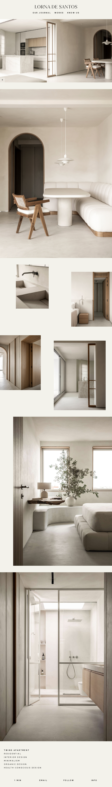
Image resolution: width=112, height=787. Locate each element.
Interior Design (15, 757)
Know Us (73, 13)
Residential (12, 754)
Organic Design (15, 764)
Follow (68, 780)
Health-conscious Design (23, 768)
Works (59, 13)
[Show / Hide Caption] (2, 80)
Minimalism (12, 761)
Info (94, 780)
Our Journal (42, 13)
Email (43, 780)
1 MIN (17, 780)
